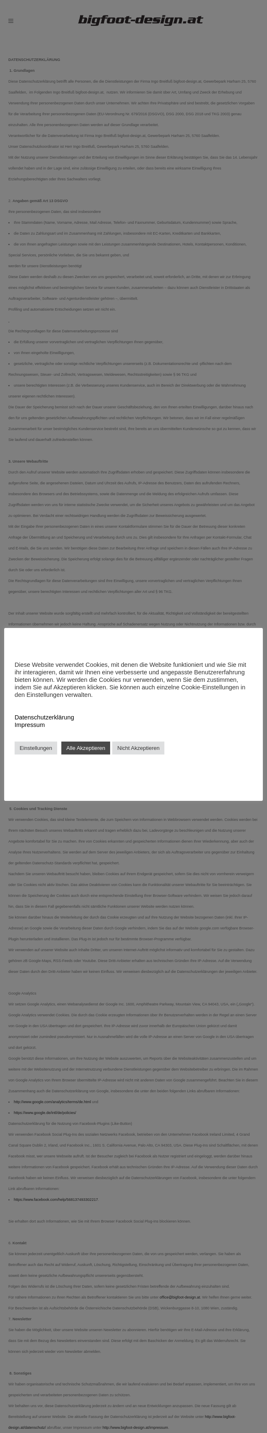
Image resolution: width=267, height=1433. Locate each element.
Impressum (30, 725)
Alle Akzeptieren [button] (85, 748)
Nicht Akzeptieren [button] (138, 748)
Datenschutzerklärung (44, 717)
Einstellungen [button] (36, 748)
